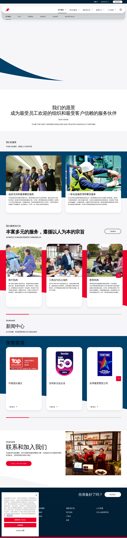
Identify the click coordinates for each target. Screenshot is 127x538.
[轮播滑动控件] (63, 314)
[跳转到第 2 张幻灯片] (8, 40)
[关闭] (36, 495)
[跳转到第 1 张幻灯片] (8, 33)
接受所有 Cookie (20, 520)
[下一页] (8, 52)
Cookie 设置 (20, 530)
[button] (117, 2)
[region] (20, 514)
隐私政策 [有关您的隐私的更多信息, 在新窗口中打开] (9, 515)
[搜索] (120, 9)
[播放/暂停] (8, 27)
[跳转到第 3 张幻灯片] (8, 47)
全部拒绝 (20, 525)
